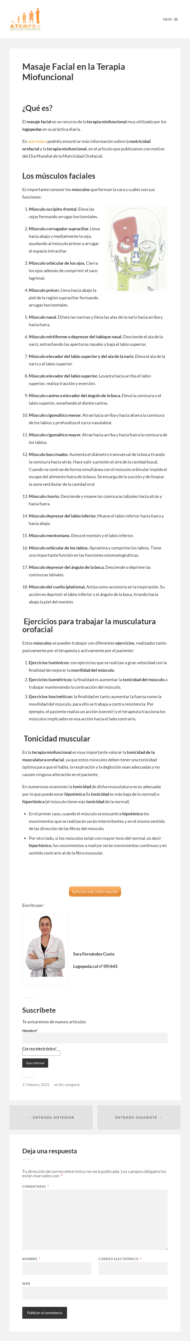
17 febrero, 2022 (35, 1084)
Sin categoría (69, 1084)
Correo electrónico (120, 1259)
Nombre (31, 1259)
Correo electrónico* (41, 1050)
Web (26, 1283)
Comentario (35, 1186)
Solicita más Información (95, 891)
